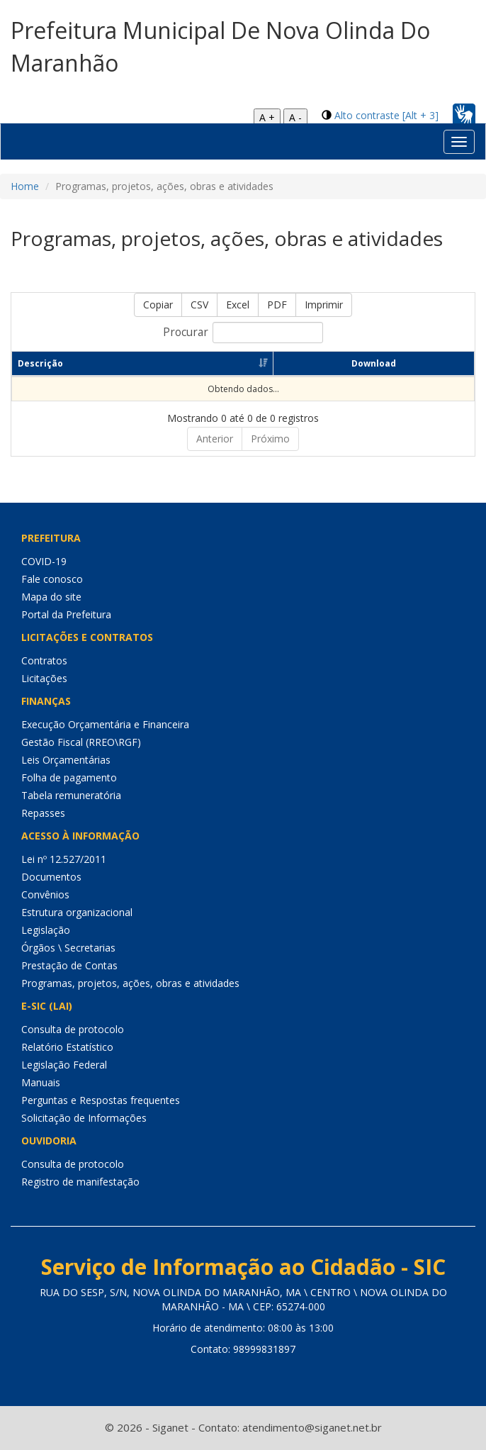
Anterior (214, 438)
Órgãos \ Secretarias (68, 947)
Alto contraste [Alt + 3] (386, 115)
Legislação (45, 930)
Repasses (43, 813)
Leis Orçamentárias (66, 759)
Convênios (45, 894)
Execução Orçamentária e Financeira (105, 724)
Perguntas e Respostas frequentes (100, 1100)
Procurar (243, 332)
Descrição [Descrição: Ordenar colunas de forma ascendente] (40, 363)
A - (295, 117)
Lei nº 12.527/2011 (63, 859)
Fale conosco (52, 579)
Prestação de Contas (69, 965)
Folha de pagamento (69, 777)
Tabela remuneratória (71, 795)
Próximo (270, 438)
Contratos (44, 660)
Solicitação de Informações (84, 1118)
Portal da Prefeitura (66, 614)
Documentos (51, 876)
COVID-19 (44, 561)
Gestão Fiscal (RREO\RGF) (81, 742)
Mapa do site (51, 596)
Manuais (40, 1082)
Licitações (44, 678)
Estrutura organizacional (76, 912)
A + (267, 117)
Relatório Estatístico (67, 1047)
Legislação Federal (64, 1064)
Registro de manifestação (80, 1181)
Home (25, 186)
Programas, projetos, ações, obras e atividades (130, 983)
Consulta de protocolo (72, 1029)
